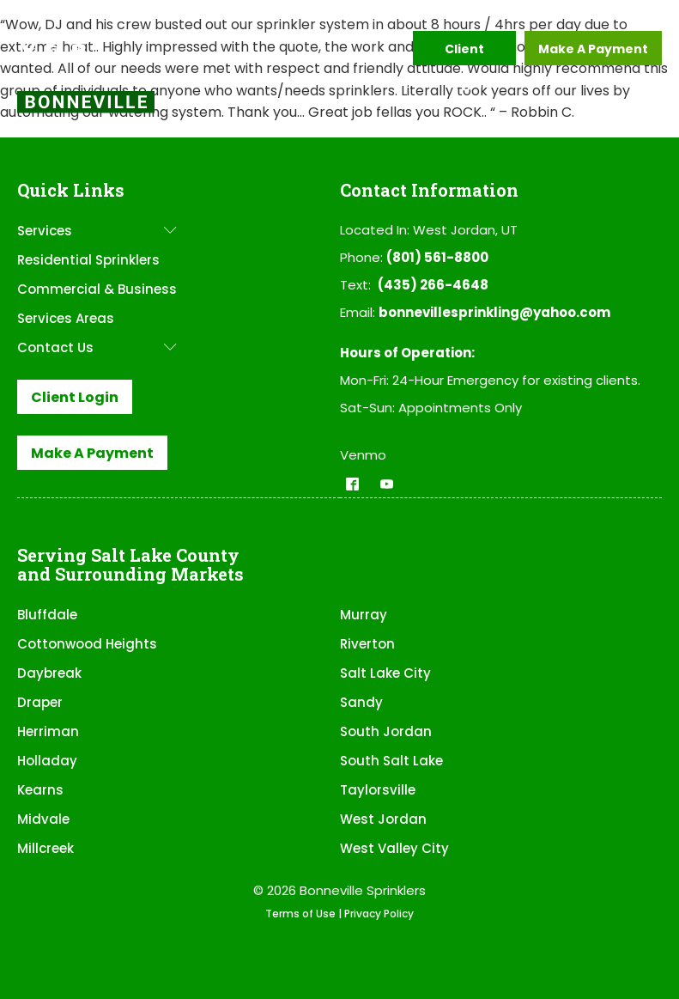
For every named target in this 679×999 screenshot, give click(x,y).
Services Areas (65, 318)
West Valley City (394, 848)
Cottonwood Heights (87, 644)
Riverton (367, 644)
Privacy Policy (379, 913)
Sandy (361, 702)
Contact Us (97, 347)
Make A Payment (593, 49)
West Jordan (383, 819)
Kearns (40, 790)
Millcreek (45, 848)
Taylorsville (377, 790)
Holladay (47, 761)
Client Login (464, 52)
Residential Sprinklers (88, 260)
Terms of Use (300, 913)
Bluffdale (47, 615)
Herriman (48, 731)
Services (97, 231)
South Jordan (386, 731)
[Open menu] (644, 110)
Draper (40, 702)
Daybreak (49, 673)
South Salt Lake (391, 761)
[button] (28, 48)
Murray (363, 615)
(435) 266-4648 (433, 285)
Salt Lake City (385, 673)
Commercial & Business (97, 289)
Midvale (43, 819)
